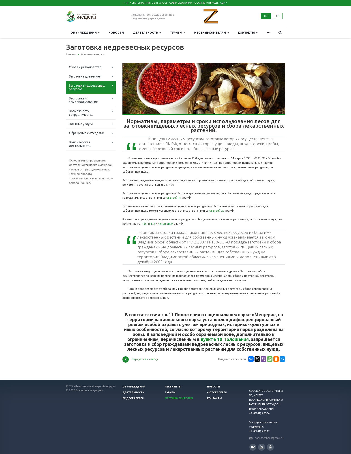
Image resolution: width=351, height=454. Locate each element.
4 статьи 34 (165, 223)
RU (265, 16)
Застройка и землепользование (83, 100)
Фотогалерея (217, 392)
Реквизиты (173, 386)
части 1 (147, 223)
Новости (116, 32)
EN (277, 16)
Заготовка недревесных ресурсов (87, 87)
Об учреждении (85, 32)
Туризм (177, 32)
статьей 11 (173, 197)
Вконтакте (253, 447)
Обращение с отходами (86, 133)
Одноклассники (270, 447)
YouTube (261, 447)
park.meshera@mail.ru (269, 438)
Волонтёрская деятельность (80, 144)
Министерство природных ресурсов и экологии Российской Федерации (175, 3)
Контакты (247, 32)
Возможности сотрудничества (81, 112)
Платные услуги (81, 124)
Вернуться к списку (140, 359)
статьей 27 (216, 210)
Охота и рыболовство (85, 67)
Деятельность (147, 32)
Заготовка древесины (85, 76)
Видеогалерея (133, 398)
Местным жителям (211, 32)
